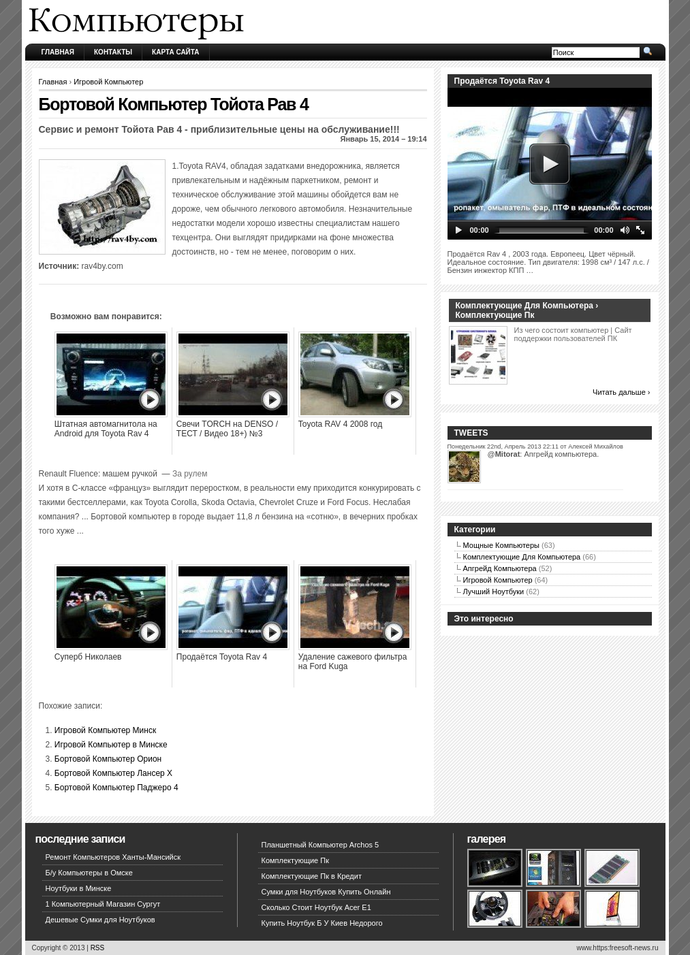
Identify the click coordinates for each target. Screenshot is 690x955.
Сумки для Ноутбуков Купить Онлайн (326, 892)
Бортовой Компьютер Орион (107, 759)
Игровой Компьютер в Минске (111, 744)
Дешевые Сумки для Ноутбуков (100, 920)
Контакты (113, 52)
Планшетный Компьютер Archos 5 (320, 845)
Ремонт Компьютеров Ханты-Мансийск (113, 857)
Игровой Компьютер (108, 82)
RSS (98, 948)
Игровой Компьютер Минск (105, 730)
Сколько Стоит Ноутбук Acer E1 (316, 907)
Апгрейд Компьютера (500, 568)
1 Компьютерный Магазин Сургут (103, 904)
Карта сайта (175, 52)
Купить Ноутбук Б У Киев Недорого (322, 923)
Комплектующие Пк (296, 860)
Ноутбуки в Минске (79, 888)
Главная (58, 52)
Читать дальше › (621, 392)
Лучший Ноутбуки (493, 591)
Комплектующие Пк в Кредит (312, 876)
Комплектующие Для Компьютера (522, 557)
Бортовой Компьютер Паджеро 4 (116, 787)
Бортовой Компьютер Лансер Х (113, 773)
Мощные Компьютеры (501, 545)
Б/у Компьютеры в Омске (89, 873)
